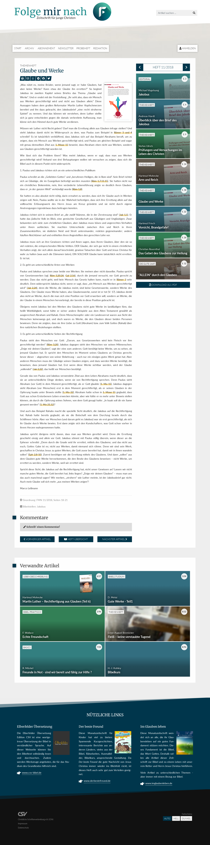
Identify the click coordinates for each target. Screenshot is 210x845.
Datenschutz (23, 827)
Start (17, 48)
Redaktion (100, 48)
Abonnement (46, 48)
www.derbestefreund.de (97, 781)
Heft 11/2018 (163, 67)
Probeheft (83, 48)
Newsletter (66, 48)
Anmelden (187, 48)
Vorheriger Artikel (37, 539)
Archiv (29, 48)
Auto (167, 818)
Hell (176, 818)
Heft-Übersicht (76, 539)
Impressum (22, 823)
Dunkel (186, 818)
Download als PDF (163, 305)
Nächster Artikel (114, 539)
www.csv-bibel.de (31, 773)
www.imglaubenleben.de (158, 784)
